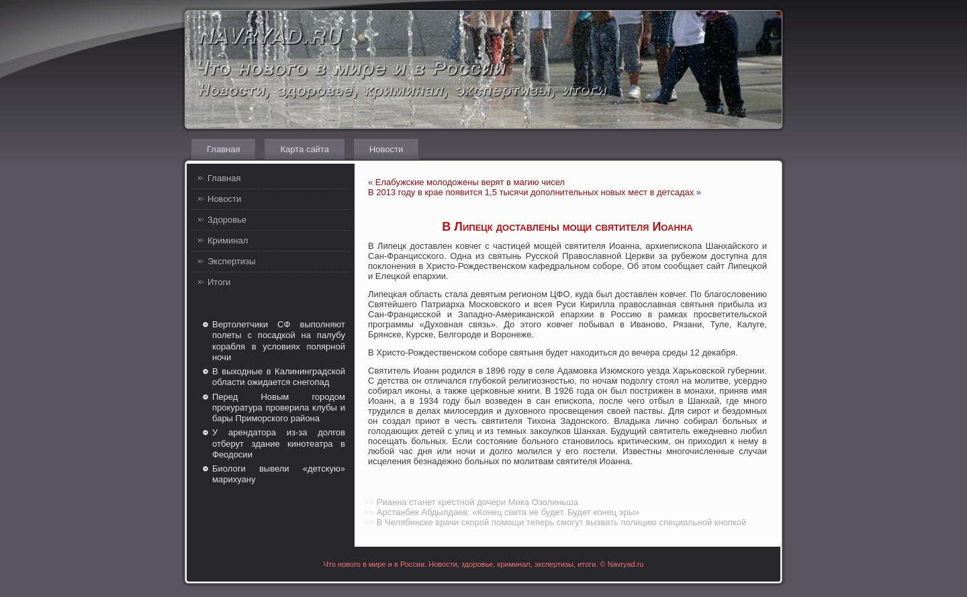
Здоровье (227, 220)
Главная (223, 149)
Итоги (219, 282)
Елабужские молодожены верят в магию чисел (470, 182)
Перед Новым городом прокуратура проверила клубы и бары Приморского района (278, 408)
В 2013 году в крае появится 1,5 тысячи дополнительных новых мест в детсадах (531, 192)
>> (369, 502)
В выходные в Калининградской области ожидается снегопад (278, 376)
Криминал (228, 240)
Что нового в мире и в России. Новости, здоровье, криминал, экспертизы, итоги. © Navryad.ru (484, 564)
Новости (386, 149)
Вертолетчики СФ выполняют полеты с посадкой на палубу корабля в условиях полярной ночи (278, 340)
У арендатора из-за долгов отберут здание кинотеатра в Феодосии (278, 443)
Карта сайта (304, 149)
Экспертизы (231, 261)
